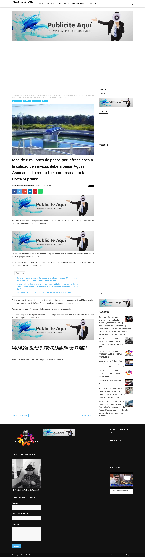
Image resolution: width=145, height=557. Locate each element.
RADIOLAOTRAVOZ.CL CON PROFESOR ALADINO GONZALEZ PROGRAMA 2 (111, 354)
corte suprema (36, 101)
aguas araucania (17, 101)
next (101, 293)
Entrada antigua (87, 415)
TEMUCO (45, 101)
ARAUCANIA (27, 101)
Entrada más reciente (20, 415)
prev (100, 293)
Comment (91, 186)
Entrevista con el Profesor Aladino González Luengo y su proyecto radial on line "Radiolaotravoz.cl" (111, 364)
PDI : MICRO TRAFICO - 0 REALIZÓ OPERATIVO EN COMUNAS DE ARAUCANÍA (44, 293)
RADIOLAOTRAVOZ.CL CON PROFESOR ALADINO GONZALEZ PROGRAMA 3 (111, 373)
